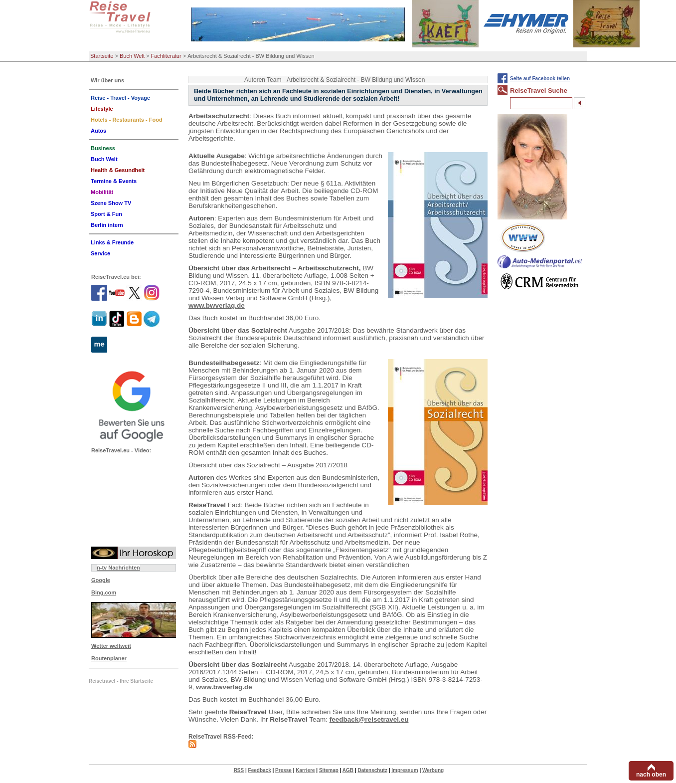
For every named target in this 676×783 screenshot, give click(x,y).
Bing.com (103, 592)
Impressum (404, 770)
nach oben (651, 774)
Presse (283, 770)
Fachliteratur (166, 56)
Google (100, 580)
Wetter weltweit (111, 646)
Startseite (101, 56)
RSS (239, 770)
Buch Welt (132, 56)
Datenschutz (372, 770)
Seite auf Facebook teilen (540, 78)
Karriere (305, 770)
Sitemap (328, 770)
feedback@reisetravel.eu (369, 719)
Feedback (259, 770)
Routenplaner (109, 658)
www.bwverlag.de (216, 305)
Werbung (433, 770)
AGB (347, 770)
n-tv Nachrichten (118, 568)
